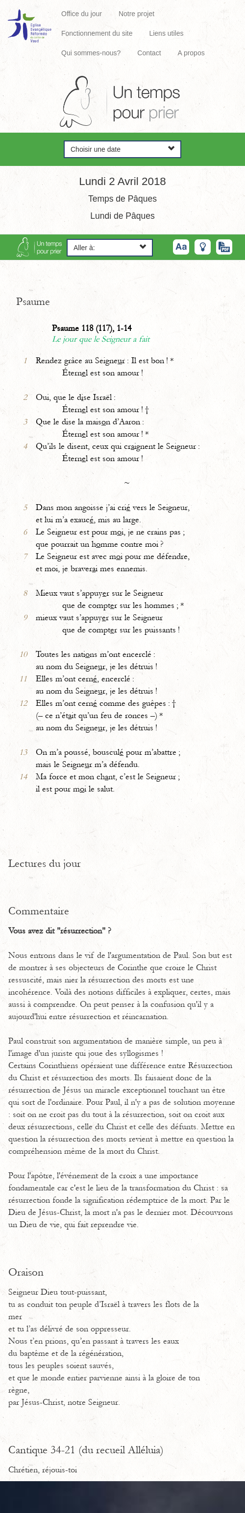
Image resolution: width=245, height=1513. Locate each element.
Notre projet (136, 14)
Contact (149, 53)
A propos (190, 53)
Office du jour (81, 14)
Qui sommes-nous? (91, 53)
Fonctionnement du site (97, 33)
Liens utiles (166, 33)
